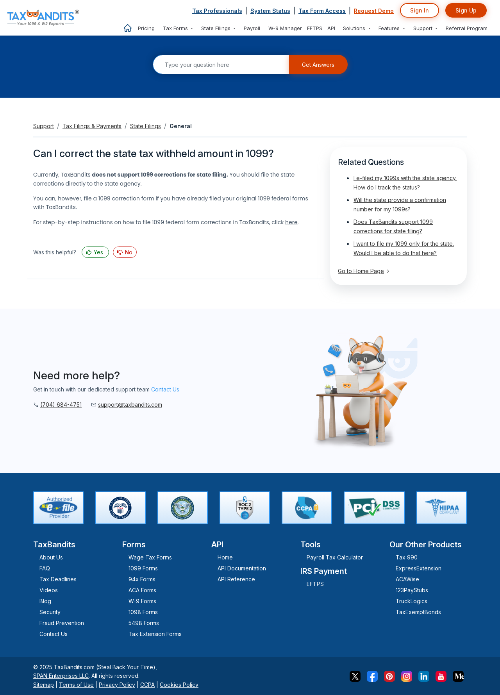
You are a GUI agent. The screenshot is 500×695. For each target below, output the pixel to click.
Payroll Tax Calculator (335, 557)
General (181, 126)
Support (43, 126)
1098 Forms (143, 612)
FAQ (44, 568)
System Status (270, 10)
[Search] (221, 64)
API (331, 28)
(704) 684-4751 (61, 404)
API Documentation (242, 568)
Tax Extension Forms (155, 634)
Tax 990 (407, 557)
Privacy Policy (117, 684)
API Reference (236, 579)
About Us (51, 557)
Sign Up (466, 10)
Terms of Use (76, 684)
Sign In (419, 10)
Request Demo (374, 10)
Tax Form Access (322, 10)
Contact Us (165, 389)
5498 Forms (144, 623)
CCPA (147, 684)
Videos (48, 590)
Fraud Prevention (61, 623)
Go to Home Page (363, 271)
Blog (45, 601)
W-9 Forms (142, 601)
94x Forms (142, 579)
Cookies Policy (179, 684)
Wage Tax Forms (150, 557)
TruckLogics (411, 601)
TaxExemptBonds (418, 612)
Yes (98, 252)
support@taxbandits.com (130, 404)
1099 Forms (143, 568)
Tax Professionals (217, 10)
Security (50, 612)
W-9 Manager (285, 28)
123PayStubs (412, 590)
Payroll (252, 28)
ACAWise (407, 579)
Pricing (146, 28)
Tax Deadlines (58, 579)
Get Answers (318, 64)
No (127, 252)
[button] (178, 28)
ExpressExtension (418, 568)
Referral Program (467, 28)
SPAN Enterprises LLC (61, 675)
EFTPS (314, 28)
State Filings (145, 126)
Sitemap (43, 684)
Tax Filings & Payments (91, 126)
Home (225, 557)
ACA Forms (142, 590)
